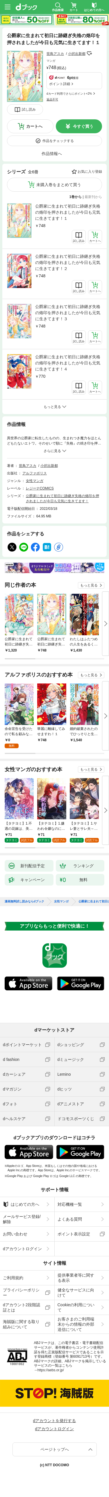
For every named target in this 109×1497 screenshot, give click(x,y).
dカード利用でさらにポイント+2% (69, 93)
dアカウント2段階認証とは (21, 1307)
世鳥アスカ (55, 54)
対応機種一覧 (70, 1204)
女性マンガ (34, 481)
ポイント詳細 (59, 84)
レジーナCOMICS (40, 488)
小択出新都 (76, 54)
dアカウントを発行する (54, 1420)
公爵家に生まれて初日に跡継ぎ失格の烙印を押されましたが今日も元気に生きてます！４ (67, 363)
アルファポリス (34, 473)
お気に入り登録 (90, 172)
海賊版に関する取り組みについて (21, 1324)
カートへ (34, 126)
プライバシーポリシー (21, 1293)
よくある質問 (70, 1219)
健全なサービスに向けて (76, 1293)
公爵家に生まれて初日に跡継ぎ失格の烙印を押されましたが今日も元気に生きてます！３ (67, 312)
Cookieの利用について (76, 1307)
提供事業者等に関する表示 (76, 1278)
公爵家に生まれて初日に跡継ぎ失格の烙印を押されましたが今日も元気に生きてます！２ (67, 262)
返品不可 (52, 99)
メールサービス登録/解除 (22, 1219)
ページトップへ (54, 1449)
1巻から (75, 197)
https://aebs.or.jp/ (50, 1370)
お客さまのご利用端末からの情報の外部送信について (76, 1324)
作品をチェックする (58, 141)
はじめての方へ (21, 1204)
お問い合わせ (15, 1234)
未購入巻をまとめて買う (58, 184)
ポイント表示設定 (74, 1234)
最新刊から (93, 197)
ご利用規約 (13, 1277)
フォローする (89, 53)
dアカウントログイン (22, 1248)
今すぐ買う (83, 126)
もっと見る (89, 585)
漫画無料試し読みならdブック (24, 901)
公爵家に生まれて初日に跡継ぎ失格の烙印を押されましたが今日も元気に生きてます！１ (67, 212)
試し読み (29, 109)
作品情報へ (52, 153)
